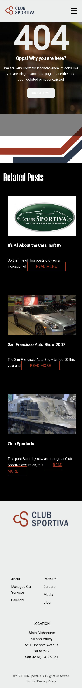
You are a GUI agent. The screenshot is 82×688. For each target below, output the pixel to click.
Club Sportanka (21, 443)
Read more (46, 266)
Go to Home (41, 93)
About (15, 579)
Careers (50, 587)
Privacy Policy (46, 681)
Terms (30, 681)
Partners (50, 579)
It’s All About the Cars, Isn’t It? (34, 245)
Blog (47, 602)
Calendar (17, 600)
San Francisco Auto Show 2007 (36, 344)
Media (48, 595)
